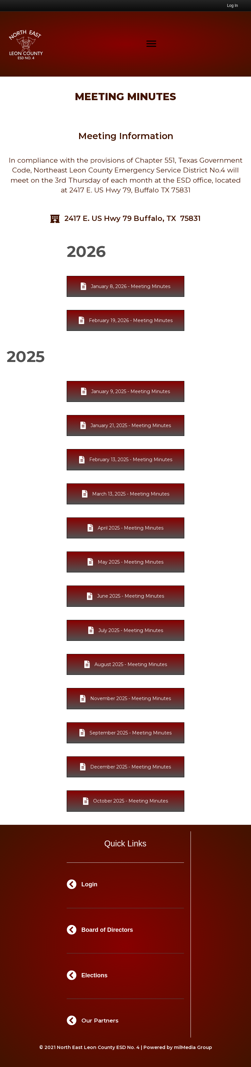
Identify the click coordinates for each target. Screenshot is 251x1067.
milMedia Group (193, 1047)
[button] (125, 286)
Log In (232, 5)
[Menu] (151, 43)
